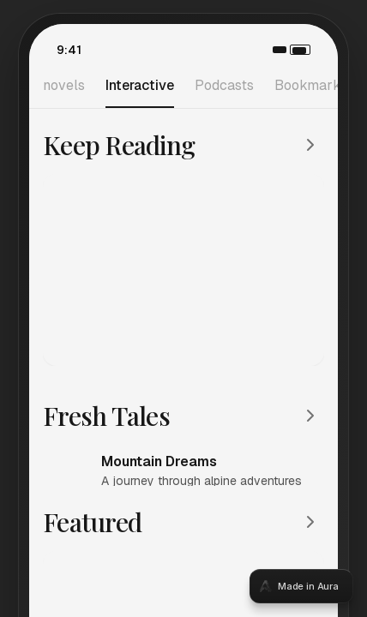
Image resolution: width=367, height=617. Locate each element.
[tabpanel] (183, 308)
